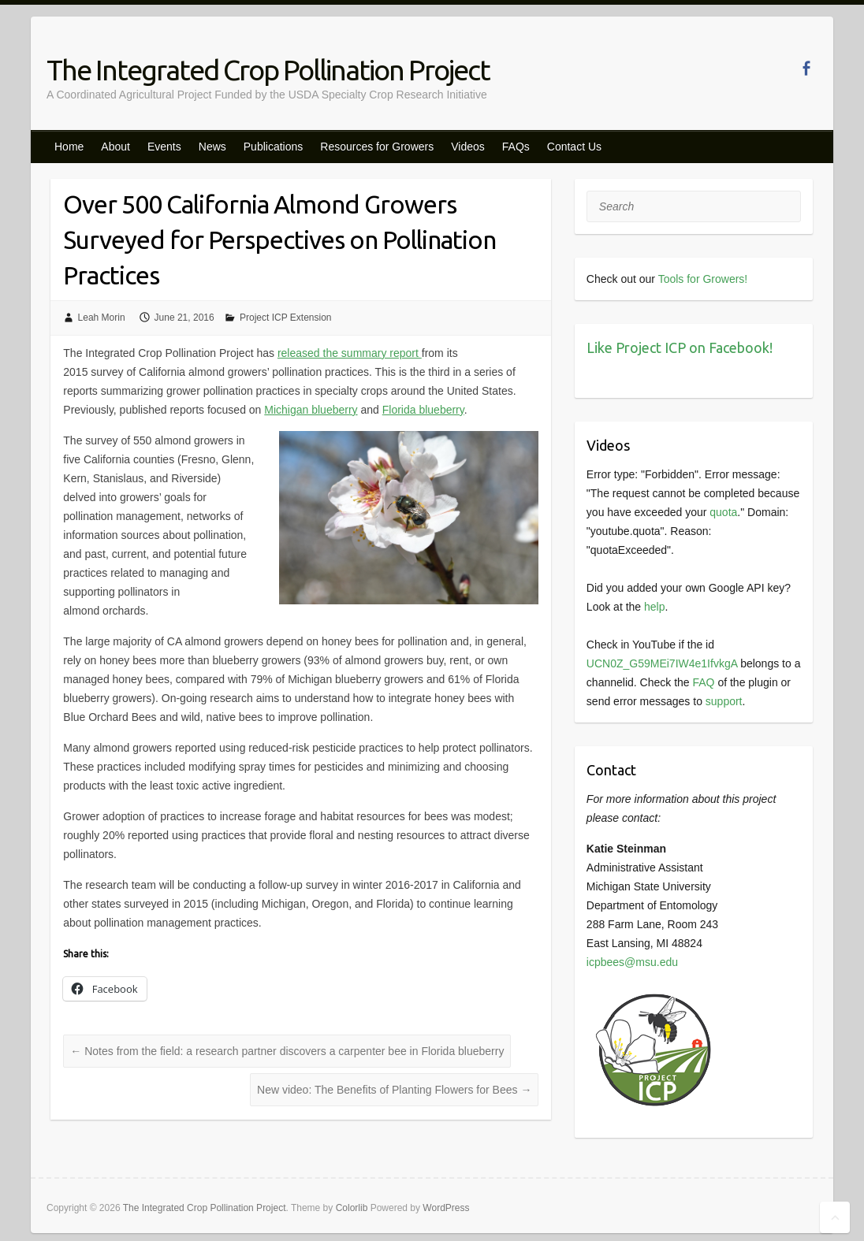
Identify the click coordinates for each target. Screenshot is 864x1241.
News (212, 146)
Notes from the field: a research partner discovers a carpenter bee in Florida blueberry (287, 1051)
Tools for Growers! (703, 279)
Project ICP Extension (286, 317)
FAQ (703, 682)
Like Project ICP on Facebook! (680, 347)
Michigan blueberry (310, 409)
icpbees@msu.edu (632, 962)
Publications (274, 146)
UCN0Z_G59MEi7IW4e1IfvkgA (662, 663)
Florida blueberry (423, 409)
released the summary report (349, 353)
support (724, 701)
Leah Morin (101, 317)
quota (723, 512)
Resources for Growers (377, 146)
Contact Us (574, 146)
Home (69, 146)
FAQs (516, 146)
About (115, 146)
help (654, 606)
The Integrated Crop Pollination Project (268, 70)
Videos (468, 146)
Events (164, 146)
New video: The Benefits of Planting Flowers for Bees (394, 1089)
